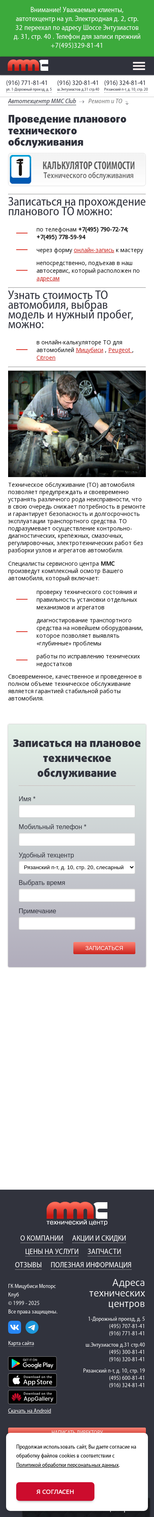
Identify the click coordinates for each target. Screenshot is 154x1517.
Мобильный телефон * (52, 826)
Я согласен (55, 1491)
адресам (48, 278)
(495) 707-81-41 (127, 1327)
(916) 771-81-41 (27, 83)
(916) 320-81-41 (78, 83)
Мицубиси (89, 350)
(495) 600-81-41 (127, 1378)
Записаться (104, 948)
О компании (41, 1239)
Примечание (37, 911)
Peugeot (120, 350)
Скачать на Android (29, 1411)
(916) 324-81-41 (125, 83)
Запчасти (104, 1252)
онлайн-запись (94, 250)
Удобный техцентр (46, 855)
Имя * (27, 799)
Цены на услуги (52, 1252)
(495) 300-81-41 (127, 1352)
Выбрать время (42, 882)
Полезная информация (91, 1265)
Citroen (46, 357)
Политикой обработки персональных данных (67, 1465)
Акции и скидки (99, 1239)
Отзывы (28, 1265)
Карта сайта (21, 1344)
